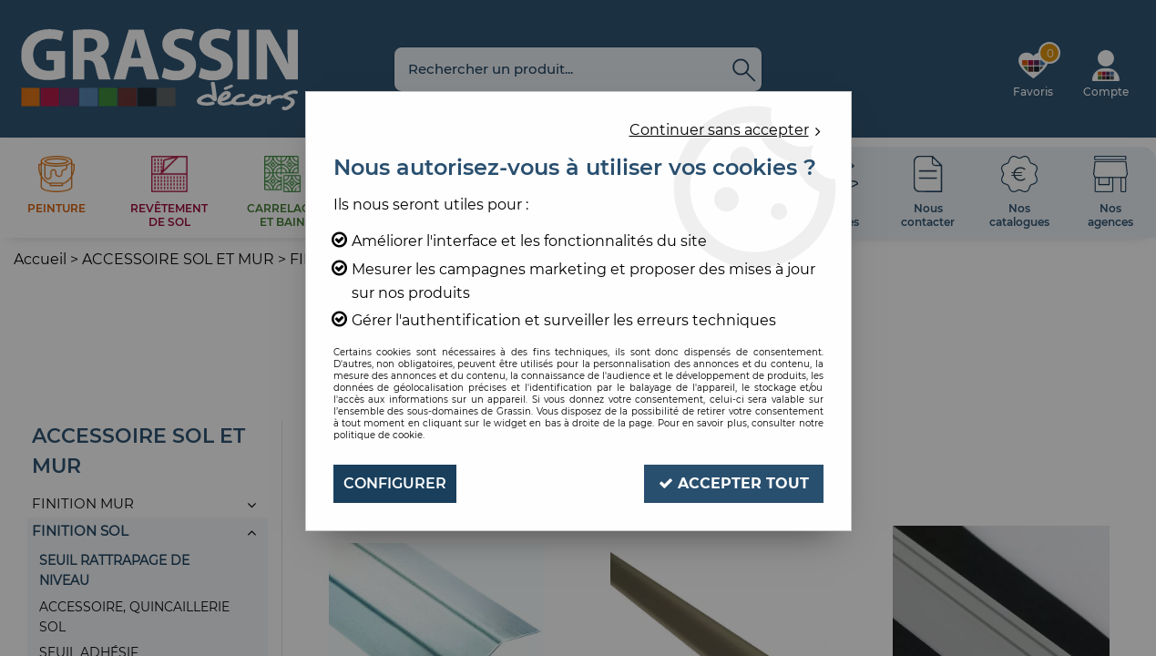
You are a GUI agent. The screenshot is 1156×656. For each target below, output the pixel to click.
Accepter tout (734, 483)
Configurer (394, 483)
